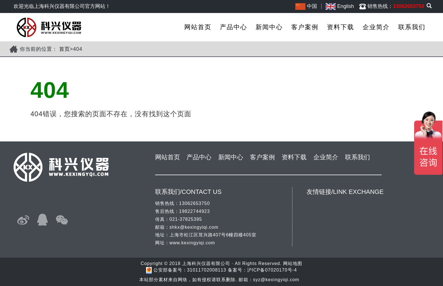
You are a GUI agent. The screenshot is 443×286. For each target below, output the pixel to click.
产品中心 (233, 27)
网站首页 (197, 27)
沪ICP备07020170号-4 (272, 270)
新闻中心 (269, 27)
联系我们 (411, 27)
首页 (64, 49)
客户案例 (304, 27)
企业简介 (376, 27)
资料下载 (340, 27)
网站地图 (292, 263)
